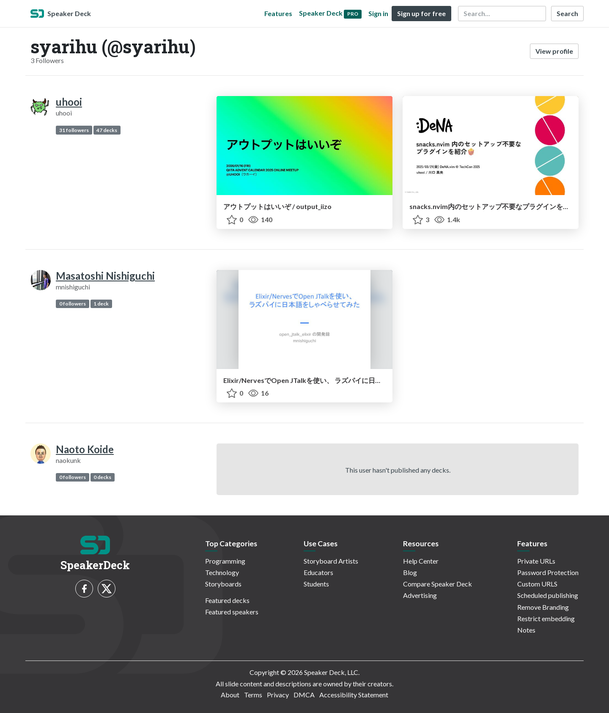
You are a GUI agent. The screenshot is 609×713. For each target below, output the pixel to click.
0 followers (72, 303)
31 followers (74, 130)
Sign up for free (421, 13)
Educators (318, 572)
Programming (225, 561)
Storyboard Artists (331, 561)
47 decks (106, 130)
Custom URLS (537, 584)
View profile (554, 51)
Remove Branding (543, 607)
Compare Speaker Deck (437, 584)
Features (278, 13)
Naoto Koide (85, 449)
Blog (410, 572)
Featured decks (227, 600)
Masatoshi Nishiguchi (105, 276)
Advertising (420, 595)
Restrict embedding (546, 618)
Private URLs (536, 561)
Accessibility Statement (353, 695)
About (230, 695)
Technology (222, 572)
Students (316, 584)
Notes (526, 630)
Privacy (278, 695)
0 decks (102, 477)
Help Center (421, 561)
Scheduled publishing (547, 595)
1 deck (101, 303)
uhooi (69, 102)
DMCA (304, 695)
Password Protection (548, 572)
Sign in (378, 13)
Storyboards (223, 584)
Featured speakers (231, 612)
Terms (253, 695)
